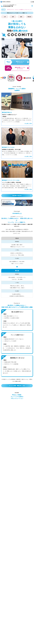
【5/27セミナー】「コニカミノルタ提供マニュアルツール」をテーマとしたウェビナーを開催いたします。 (20, 9)
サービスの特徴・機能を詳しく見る (17, 385)
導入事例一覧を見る (17, 195)
